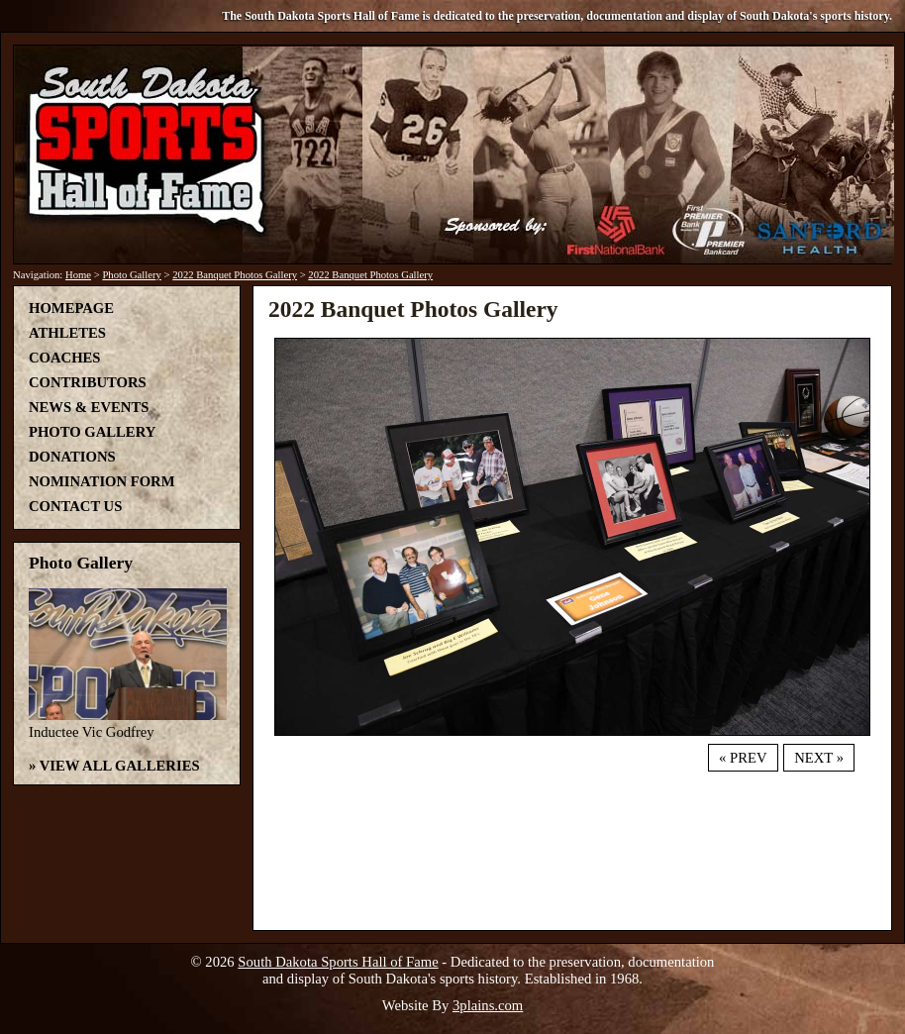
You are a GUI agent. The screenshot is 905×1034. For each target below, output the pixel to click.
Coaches (64, 357)
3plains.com (487, 1005)
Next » (819, 758)
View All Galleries (120, 766)
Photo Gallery (131, 274)
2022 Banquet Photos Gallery (234, 274)
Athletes (67, 333)
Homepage (71, 308)
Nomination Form (102, 481)
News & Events (89, 407)
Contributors (88, 382)
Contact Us (75, 506)
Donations (72, 457)
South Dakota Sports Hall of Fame (338, 962)
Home (78, 274)
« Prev (742, 758)
